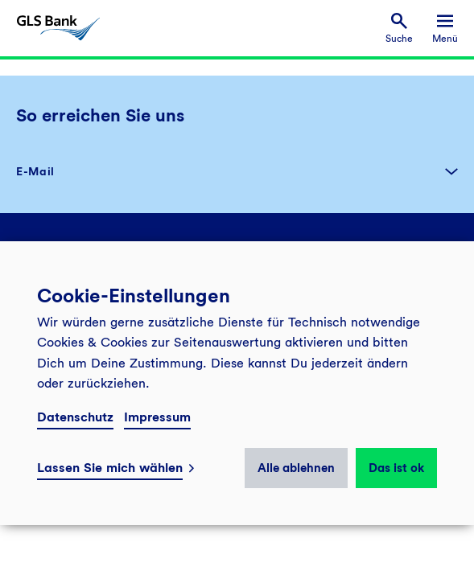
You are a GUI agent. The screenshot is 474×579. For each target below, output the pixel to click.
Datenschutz (75, 417)
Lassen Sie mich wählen (110, 467)
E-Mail (35, 171)
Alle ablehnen (296, 468)
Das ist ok (396, 468)
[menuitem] (399, 28)
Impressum (157, 417)
